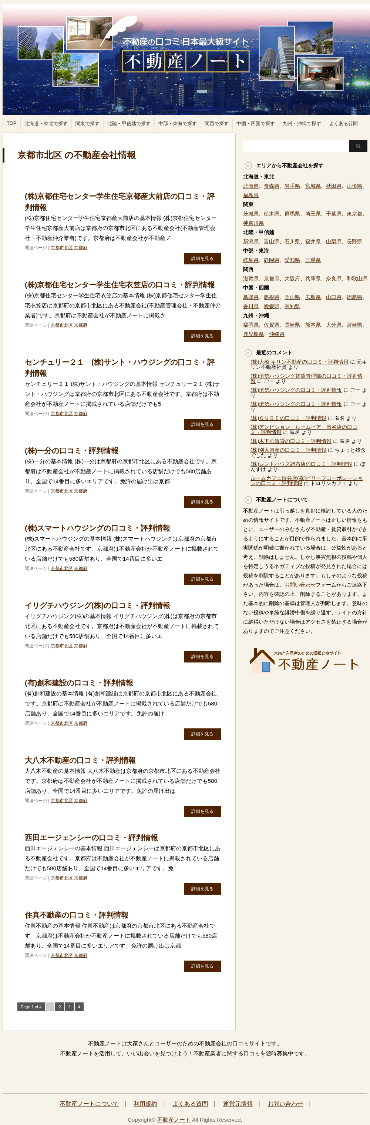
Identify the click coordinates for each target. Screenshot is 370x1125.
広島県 (313, 297)
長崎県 (292, 325)
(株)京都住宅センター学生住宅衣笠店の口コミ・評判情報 (120, 285)
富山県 (271, 241)
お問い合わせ (300, 585)
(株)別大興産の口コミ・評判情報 (288, 450)
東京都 (354, 214)
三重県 (313, 260)
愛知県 (292, 260)
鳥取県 (251, 297)
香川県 (251, 306)
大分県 (334, 325)
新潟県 (251, 241)
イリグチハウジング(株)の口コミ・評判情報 (97, 605)
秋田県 (334, 186)
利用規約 (145, 1104)
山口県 (334, 297)
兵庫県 (313, 278)
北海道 (251, 186)
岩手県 (292, 186)
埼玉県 (313, 214)
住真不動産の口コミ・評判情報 (76, 915)
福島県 (251, 195)
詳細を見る (202, 258)
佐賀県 (271, 325)
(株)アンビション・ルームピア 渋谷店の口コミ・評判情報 (303, 429)
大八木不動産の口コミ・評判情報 (80, 760)
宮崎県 (354, 325)
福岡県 (251, 325)
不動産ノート (174, 1119)
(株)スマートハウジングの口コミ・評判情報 (97, 528)
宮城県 (313, 186)
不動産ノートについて (89, 1104)
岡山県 (292, 297)
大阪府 (292, 278)
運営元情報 (238, 1104)
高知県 (292, 306)
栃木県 (271, 214)
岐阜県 (251, 260)
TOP (12, 123)
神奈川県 (253, 223)
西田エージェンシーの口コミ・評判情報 (91, 838)
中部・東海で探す (177, 123)
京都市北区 (62, 247)
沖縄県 (277, 334)
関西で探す (217, 123)
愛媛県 (271, 306)
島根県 (271, 297)
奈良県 (334, 278)
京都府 (80, 247)
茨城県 (251, 214)
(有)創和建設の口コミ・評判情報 (79, 683)
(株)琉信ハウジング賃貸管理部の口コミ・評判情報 (306, 378)
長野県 (354, 241)
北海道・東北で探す (46, 123)
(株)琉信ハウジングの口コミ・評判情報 (296, 390)
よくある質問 (343, 123)
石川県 (292, 241)
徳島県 (354, 297)
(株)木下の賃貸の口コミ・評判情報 (291, 441)
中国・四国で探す (255, 123)
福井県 (313, 241)
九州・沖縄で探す (302, 123)
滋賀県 (251, 278)
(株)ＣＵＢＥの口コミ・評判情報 (288, 418)
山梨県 (334, 241)
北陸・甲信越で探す (129, 123)
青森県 (271, 186)
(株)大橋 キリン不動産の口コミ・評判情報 (299, 362)
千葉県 (334, 214)
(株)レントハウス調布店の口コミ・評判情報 (301, 464)
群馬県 (292, 214)
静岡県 (271, 260)
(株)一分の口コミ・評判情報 (71, 451)
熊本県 (313, 325)
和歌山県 (357, 278)
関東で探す (87, 123)
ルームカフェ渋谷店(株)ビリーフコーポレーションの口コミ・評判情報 (306, 480)
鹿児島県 (253, 334)
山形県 (354, 186)
